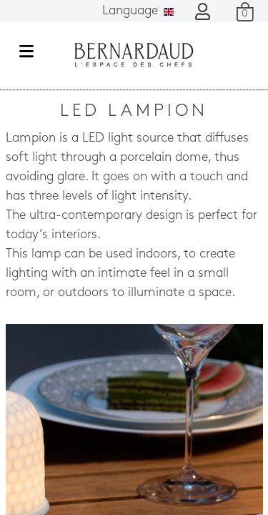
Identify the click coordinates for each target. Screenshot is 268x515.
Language (138, 11)
